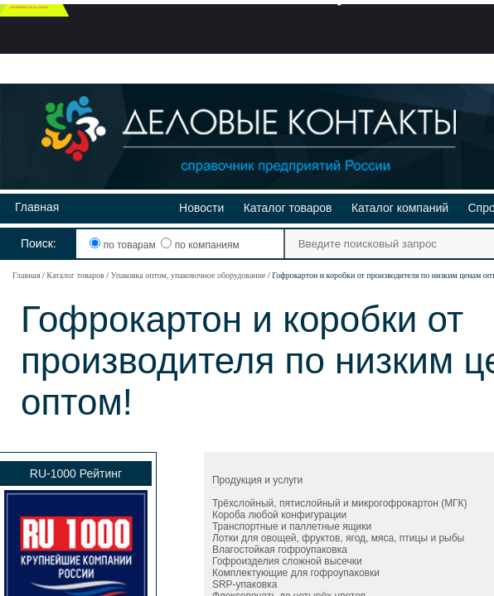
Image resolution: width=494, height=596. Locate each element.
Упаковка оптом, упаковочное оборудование (187, 275)
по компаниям (200, 245)
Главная (37, 207)
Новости (201, 207)
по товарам (124, 245)
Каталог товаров (288, 207)
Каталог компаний (399, 207)
